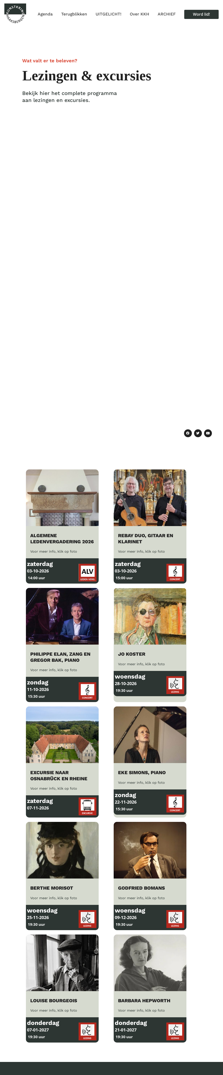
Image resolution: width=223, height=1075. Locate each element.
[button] (201, 14)
